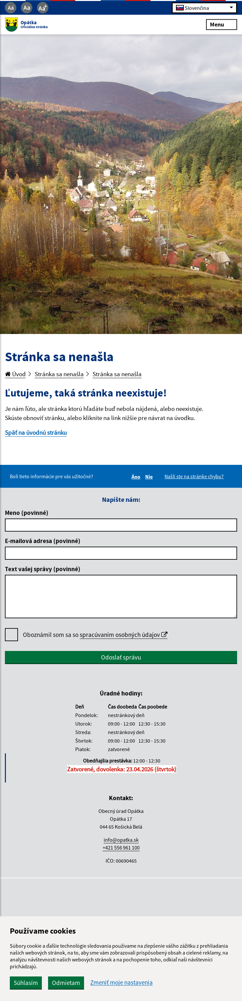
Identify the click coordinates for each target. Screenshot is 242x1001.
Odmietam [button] (66, 983)
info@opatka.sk (121, 839)
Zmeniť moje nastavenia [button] (121, 982)
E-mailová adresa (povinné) (42, 541)
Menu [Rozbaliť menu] (221, 24)
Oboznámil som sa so (95, 635)
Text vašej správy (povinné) (42, 569)
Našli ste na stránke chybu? (194, 476)
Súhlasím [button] (26, 983)
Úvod (15, 374)
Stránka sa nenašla (59, 374)
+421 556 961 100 (121, 847)
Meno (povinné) (26, 513)
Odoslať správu (121, 657)
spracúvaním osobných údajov (123, 635)
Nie (150, 476)
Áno (136, 476)
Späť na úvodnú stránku (36, 432)
